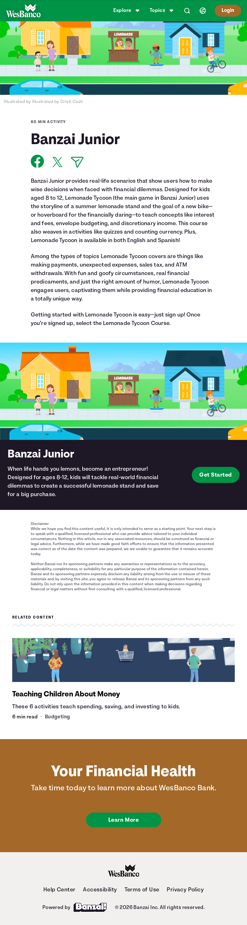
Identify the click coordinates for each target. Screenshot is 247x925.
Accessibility (100, 889)
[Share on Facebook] (37, 161)
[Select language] (202, 10)
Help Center (59, 889)
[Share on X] (57, 162)
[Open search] (186, 10)
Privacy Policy (185, 889)
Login (227, 10)
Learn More (123, 820)
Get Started (215, 475)
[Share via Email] (77, 162)
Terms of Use (142, 889)
